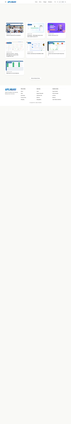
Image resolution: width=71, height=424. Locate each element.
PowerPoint (51, 24)
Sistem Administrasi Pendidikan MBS (35, 53)
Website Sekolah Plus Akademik (13, 35)
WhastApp (29, 24)
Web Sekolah (9, 62)
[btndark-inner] (61, 2)
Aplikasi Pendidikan (38, 102)
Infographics (39, 99)
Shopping (22, 99)
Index (22, 93)
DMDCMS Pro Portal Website (12, 73)
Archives (54, 95)
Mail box (38, 97)
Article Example (55, 93)
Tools (40, 1)
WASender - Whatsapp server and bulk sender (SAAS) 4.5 (35, 36)
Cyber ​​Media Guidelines (56, 99)
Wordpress (50, 1)
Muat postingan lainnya (35, 78)
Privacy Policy (23, 97)
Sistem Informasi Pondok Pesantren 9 (56, 54)
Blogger (44, 1)
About (22, 91)
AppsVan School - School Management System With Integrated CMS (12, 55)
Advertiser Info (39, 95)
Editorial (53, 97)
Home (36, 1)
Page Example (55, 91)
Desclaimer (23, 95)
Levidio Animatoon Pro (53, 35)
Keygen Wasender (40, 93)
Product (8, 24)
